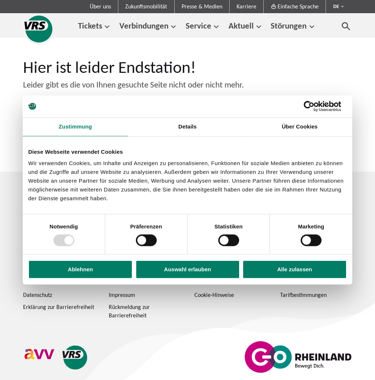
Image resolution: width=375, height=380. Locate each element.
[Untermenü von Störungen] (311, 27)
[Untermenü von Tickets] (107, 27)
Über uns (100, 6)
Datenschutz (37, 295)
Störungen (289, 25)
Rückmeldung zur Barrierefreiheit (129, 311)
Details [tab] (187, 126)
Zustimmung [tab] (75, 126)
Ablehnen (80, 270)
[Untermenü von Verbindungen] (173, 27)
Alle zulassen (294, 270)
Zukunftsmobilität (146, 6)
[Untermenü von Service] (216, 27)
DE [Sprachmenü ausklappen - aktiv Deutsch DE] (336, 6)
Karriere (246, 6)
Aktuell (241, 25)
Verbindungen (143, 25)
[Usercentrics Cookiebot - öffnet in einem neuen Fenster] (315, 106)
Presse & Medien (202, 6)
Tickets (90, 25)
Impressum (122, 295)
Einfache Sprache (295, 6)
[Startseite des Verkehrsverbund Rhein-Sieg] (39, 29)
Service (198, 25)
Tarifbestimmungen (303, 295)
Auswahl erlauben (187, 270)
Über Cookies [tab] (300, 126)
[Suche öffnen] (346, 26)
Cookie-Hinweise (214, 295)
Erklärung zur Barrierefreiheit (58, 307)
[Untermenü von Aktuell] (259, 27)
